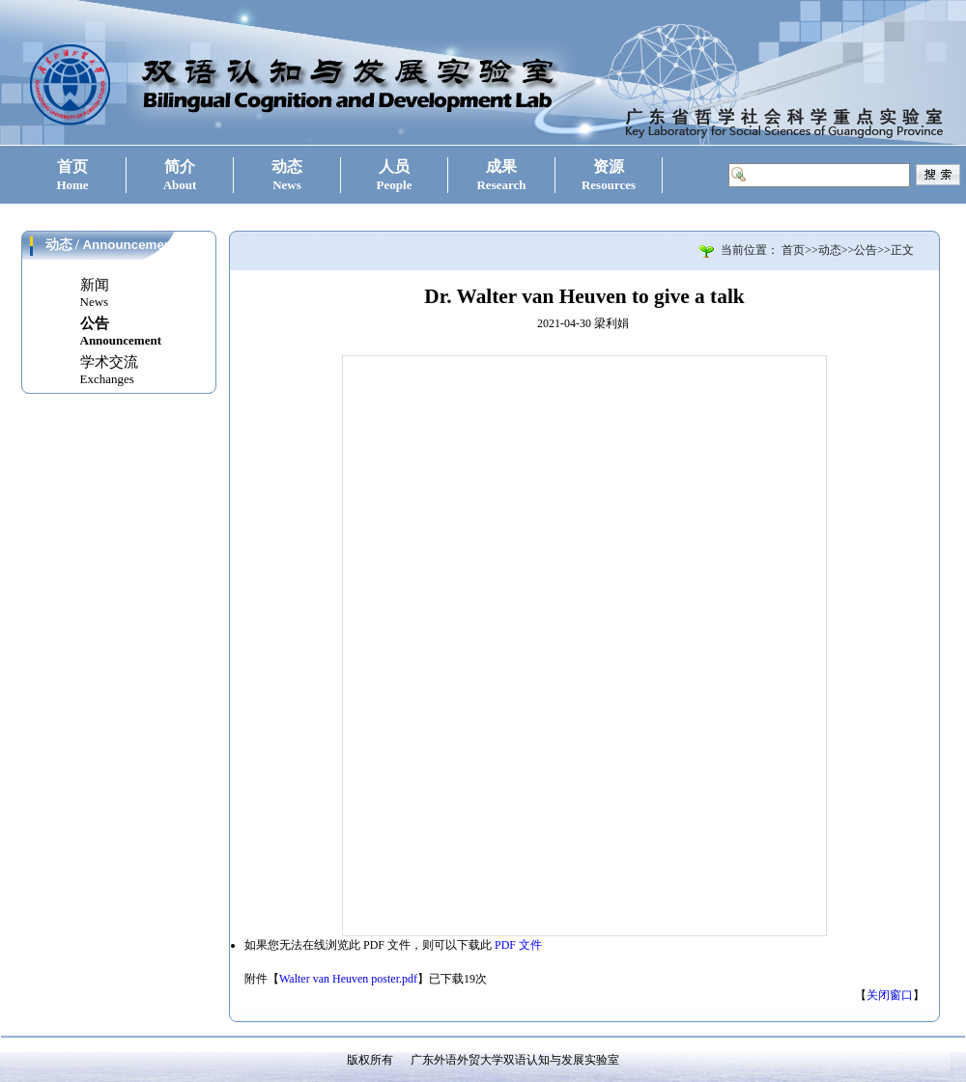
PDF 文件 (518, 945)
